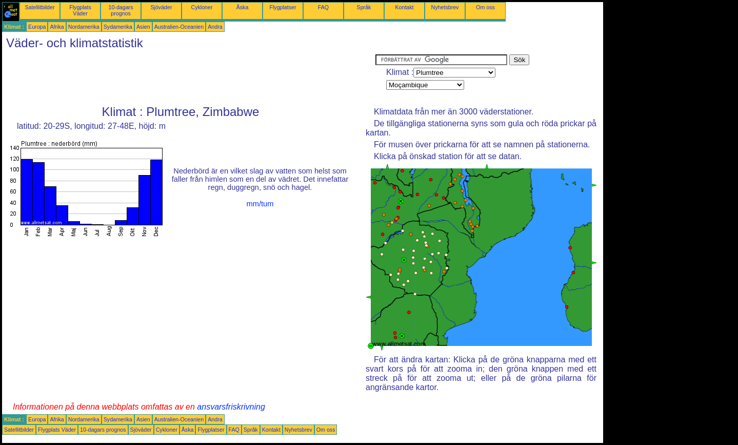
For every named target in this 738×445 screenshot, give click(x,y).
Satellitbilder (39, 7)
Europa (37, 27)
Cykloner (201, 7)
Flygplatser (282, 7)
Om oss (485, 7)
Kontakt (404, 7)
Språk (364, 7)
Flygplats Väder (80, 10)
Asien (143, 27)
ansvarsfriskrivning (231, 406)
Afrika (57, 27)
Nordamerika (83, 27)
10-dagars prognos (121, 10)
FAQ (323, 7)
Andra (215, 27)
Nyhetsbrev (445, 7)
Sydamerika (118, 27)
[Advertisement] (188, 77)
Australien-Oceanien (179, 27)
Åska (242, 7)
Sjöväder (161, 7)
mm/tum (260, 204)
